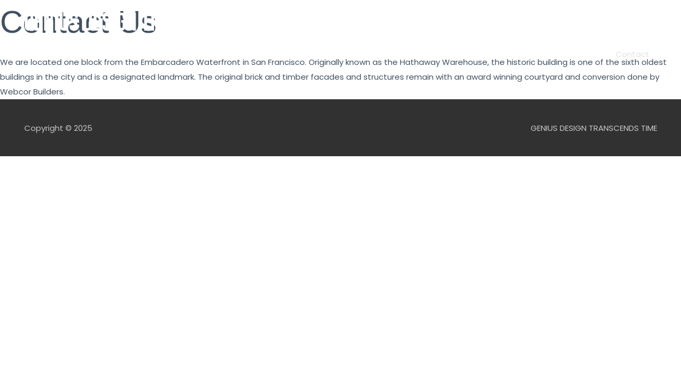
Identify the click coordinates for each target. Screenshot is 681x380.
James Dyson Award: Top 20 (494, 54)
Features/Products (376, 54)
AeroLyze (582, 54)
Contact (632, 54)
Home (222, 54)
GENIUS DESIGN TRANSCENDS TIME (152, 23)
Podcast (306, 54)
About (262, 54)
